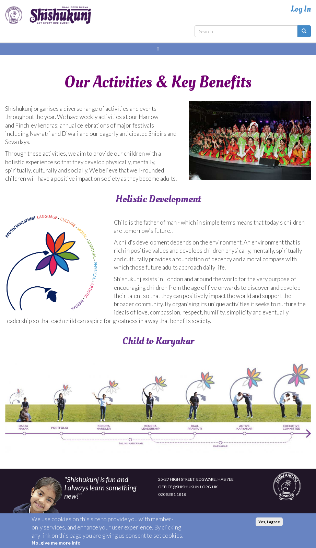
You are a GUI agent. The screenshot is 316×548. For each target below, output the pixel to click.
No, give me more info (56, 544)
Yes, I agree (269, 523)
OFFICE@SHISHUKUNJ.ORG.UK (188, 486)
